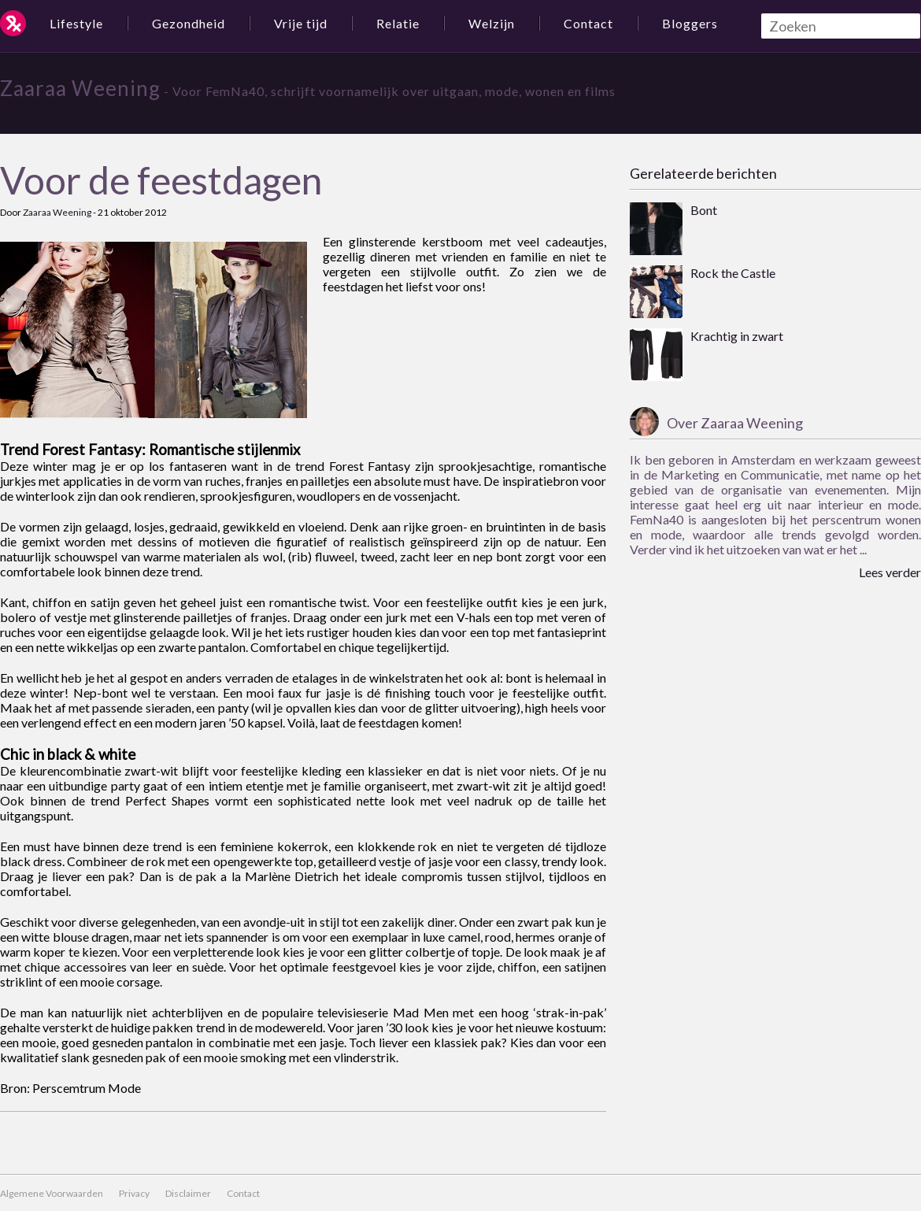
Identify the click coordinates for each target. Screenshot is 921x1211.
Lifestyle (76, 23)
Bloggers (690, 23)
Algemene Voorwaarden (51, 1193)
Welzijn (491, 23)
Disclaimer (188, 1193)
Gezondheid (188, 23)
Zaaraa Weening (80, 88)
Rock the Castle (732, 272)
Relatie (398, 23)
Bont (703, 209)
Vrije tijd (300, 23)
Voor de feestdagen (161, 179)
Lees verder (890, 572)
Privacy (134, 1193)
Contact (588, 23)
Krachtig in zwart (736, 335)
